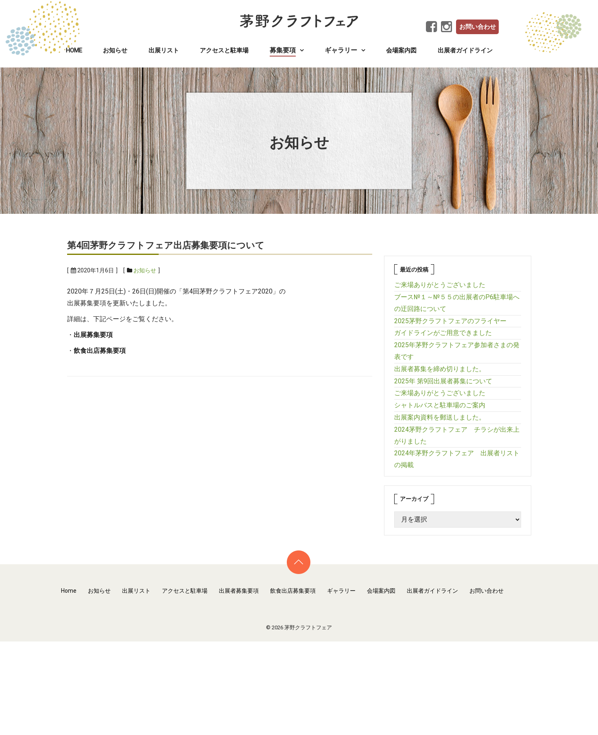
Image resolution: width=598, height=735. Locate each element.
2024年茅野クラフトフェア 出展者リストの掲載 (456, 459)
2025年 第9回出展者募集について (443, 381)
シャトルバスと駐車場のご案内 (439, 405)
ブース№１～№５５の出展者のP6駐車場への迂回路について (456, 303)
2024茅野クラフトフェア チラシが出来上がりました (456, 435)
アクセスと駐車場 (224, 50)
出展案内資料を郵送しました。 (439, 417)
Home (74, 50)
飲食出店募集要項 (293, 590)
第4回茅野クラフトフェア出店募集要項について (165, 245)
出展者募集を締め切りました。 (439, 369)
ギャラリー (341, 590)
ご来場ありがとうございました (439, 285)
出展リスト (163, 50)
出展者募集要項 (239, 590)
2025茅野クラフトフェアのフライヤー (450, 321)
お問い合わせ (477, 26)
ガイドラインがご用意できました (443, 333)
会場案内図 (401, 50)
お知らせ (115, 50)
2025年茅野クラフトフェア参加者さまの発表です (456, 351)
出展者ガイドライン (465, 50)
